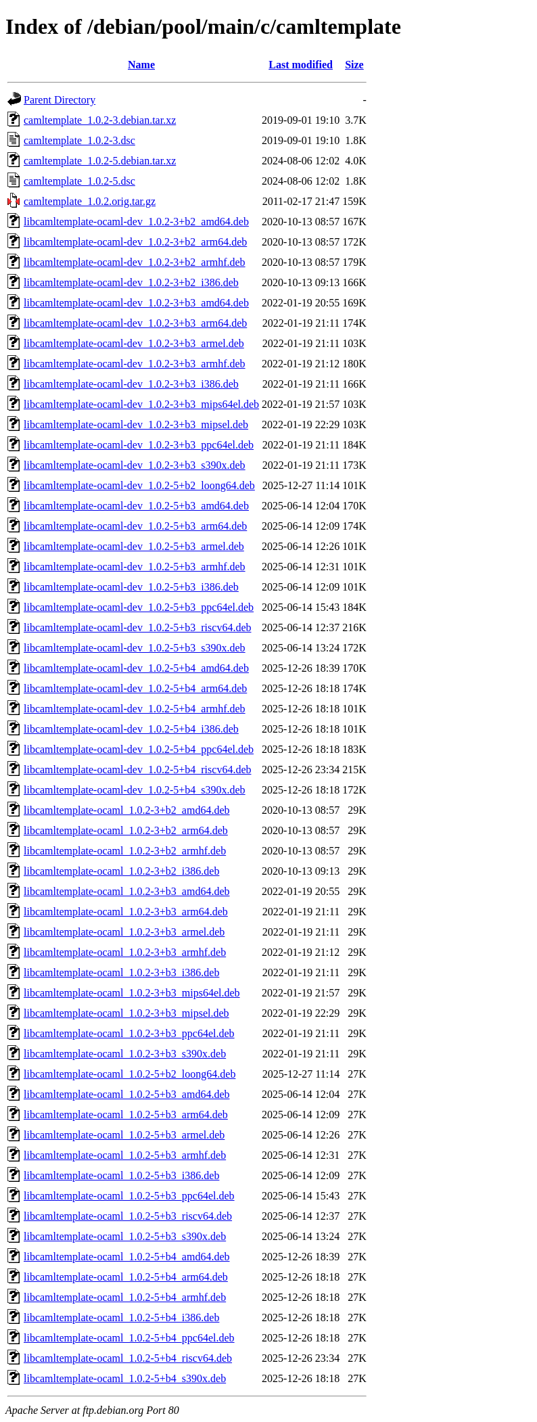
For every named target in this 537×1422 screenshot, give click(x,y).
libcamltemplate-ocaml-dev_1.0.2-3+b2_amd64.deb (136, 221)
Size (354, 64)
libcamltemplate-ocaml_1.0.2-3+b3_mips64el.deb (132, 993)
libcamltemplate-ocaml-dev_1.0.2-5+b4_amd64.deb (136, 668)
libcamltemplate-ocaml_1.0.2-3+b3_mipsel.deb (126, 1013)
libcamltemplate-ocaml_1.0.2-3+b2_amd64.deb (127, 810)
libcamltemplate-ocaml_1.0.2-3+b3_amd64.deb (127, 891)
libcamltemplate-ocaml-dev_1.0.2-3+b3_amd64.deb (136, 302)
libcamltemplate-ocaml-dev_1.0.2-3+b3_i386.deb (131, 384)
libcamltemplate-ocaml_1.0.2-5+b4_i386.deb (121, 1317)
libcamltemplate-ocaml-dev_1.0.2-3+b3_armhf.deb (135, 363)
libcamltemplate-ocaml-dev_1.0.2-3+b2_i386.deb (131, 282)
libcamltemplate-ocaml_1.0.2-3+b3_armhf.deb (125, 952)
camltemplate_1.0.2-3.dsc (79, 140)
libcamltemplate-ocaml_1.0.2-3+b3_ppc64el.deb (129, 1033)
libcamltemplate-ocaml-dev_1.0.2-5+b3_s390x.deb (135, 647)
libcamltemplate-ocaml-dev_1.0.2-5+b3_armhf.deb (135, 566)
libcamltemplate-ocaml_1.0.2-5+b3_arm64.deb (126, 1114)
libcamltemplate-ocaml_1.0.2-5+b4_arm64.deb (126, 1277)
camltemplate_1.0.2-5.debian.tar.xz (100, 160)
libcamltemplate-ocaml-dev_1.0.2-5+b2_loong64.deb (139, 485)
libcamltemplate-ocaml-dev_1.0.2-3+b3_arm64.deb (135, 323)
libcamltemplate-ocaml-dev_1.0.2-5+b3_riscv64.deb (137, 627)
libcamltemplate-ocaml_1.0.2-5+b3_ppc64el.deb (129, 1195)
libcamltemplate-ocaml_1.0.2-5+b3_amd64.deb (127, 1094)
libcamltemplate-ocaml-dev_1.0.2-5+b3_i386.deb (131, 587)
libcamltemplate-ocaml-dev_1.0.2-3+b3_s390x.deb (135, 465)
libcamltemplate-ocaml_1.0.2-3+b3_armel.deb (124, 932)
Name (141, 64)
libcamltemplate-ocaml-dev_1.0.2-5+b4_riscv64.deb (137, 769)
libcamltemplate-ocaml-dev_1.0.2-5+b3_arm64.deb (135, 526)
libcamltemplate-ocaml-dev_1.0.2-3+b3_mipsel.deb (136, 424)
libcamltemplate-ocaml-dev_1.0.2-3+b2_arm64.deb (135, 242)
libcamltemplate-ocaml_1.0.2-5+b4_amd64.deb (127, 1256)
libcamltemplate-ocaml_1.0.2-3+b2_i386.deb (121, 871)
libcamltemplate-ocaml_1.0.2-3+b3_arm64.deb (126, 911)
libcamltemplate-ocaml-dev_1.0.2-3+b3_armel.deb (134, 343)
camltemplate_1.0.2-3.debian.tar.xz (100, 120)
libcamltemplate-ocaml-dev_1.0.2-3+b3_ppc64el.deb (139, 445)
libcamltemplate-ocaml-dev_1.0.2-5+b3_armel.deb (134, 546)
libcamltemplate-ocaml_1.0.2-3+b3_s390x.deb (125, 1053)
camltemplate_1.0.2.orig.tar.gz (90, 201)
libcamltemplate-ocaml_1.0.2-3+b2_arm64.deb (126, 830)
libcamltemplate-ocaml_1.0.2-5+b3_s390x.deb (125, 1236)
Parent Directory (59, 100)
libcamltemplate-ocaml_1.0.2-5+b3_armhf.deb (125, 1155)
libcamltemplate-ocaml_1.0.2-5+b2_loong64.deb (129, 1074)
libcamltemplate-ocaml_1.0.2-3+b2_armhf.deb (125, 850)
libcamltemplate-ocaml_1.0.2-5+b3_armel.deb (124, 1135)
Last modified (300, 64)
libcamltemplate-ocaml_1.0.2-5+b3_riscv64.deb (128, 1216)
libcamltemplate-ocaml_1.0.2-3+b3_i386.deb (121, 972)
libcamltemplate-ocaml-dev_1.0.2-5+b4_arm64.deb (135, 688)
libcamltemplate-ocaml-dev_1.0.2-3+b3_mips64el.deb (141, 404)
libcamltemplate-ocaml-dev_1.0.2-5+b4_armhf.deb (135, 708)
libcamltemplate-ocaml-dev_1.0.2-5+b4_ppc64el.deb (139, 749)
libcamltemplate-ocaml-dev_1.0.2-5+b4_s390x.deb (135, 790)
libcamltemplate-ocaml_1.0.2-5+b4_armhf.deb (125, 1297)
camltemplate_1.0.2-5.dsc (79, 181)
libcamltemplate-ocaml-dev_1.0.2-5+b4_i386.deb (131, 729)
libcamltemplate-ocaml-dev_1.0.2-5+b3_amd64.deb (136, 505)
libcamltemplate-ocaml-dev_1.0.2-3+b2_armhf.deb (135, 262)
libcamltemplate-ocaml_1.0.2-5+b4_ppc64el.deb (129, 1338)
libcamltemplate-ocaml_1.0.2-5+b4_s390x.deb (125, 1378)
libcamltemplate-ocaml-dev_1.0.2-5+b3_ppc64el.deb (139, 607)
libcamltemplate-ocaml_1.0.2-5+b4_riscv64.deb (128, 1358)
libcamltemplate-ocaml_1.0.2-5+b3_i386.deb (121, 1175)
